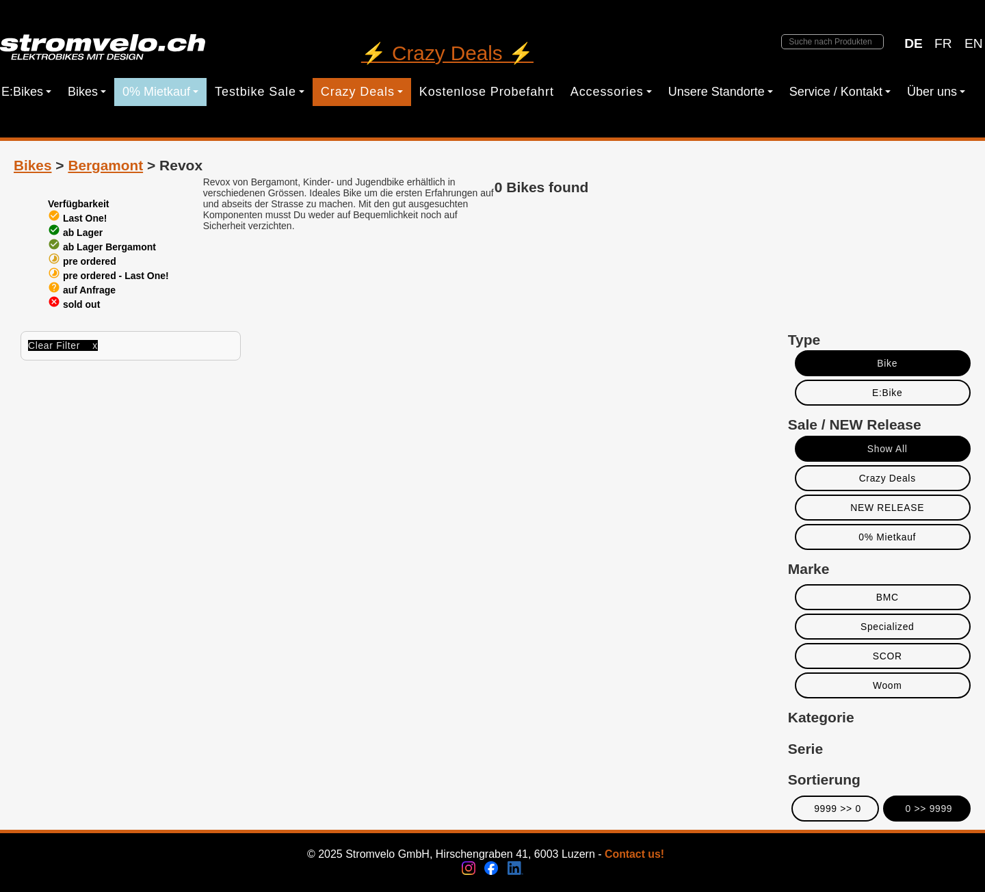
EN (973, 43)
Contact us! (634, 854)
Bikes (87, 92)
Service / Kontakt (840, 92)
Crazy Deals (362, 92)
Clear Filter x (63, 345)
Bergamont (105, 165)
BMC (887, 597)
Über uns (936, 92)
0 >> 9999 (929, 808)
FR (943, 43)
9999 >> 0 (837, 808)
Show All (887, 448)
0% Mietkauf (160, 92)
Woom (887, 685)
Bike (887, 363)
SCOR (887, 656)
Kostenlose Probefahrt (486, 92)
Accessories (611, 92)
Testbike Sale (259, 92)
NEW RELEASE (887, 507)
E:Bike (887, 392)
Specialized (888, 626)
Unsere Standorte (720, 92)
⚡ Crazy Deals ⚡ (447, 53)
